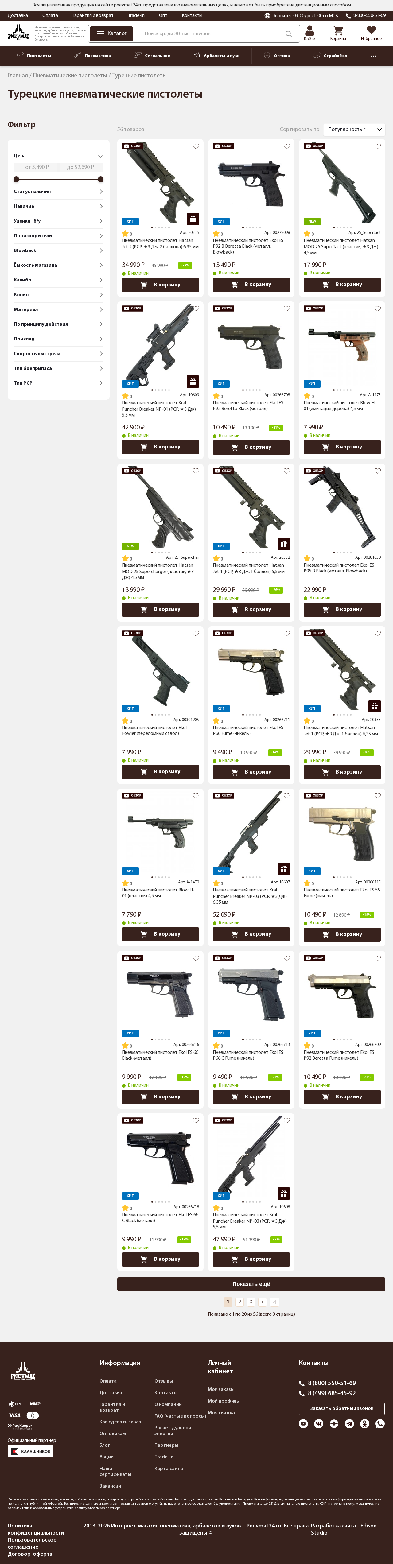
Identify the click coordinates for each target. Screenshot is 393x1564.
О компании (168, 1404)
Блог (104, 1445)
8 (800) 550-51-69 (332, 1383)
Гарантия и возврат (93, 15)
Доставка (18, 15)
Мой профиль (223, 1401)
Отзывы (163, 1381)
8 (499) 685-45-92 (332, 1394)
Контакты (192, 15)
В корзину (160, 285)
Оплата (50, 15)
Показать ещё (251, 1284)
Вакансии (110, 1486)
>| (274, 1302)
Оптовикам (112, 1433)
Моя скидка (221, 1413)
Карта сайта (168, 1468)
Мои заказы (221, 1389)
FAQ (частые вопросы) (180, 1416)
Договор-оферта (30, 1554)
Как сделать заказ (120, 1422)
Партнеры (166, 1445)
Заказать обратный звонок (341, 1408)
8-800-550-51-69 (369, 15)
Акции (106, 1457)
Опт (163, 15)
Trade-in (136, 15)
